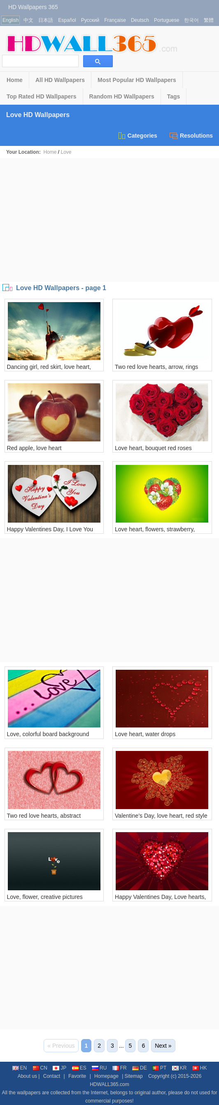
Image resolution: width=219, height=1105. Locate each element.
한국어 (191, 20)
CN (40, 1068)
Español (67, 20)
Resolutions (191, 135)
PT (159, 1068)
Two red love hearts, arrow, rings (156, 367)
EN (19, 1068)
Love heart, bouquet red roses (153, 448)
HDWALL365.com (109, 1084)
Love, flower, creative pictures (44, 897)
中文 (28, 20)
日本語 (45, 20)
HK (199, 1068)
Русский (90, 20)
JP (59, 1068)
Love (66, 152)
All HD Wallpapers (60, 80)
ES (79, 1068)
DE (139, 1068)
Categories (137, 135)
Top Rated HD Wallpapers (42, 96)
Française (115, 20)
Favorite (77, 1076)
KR (179, 1068)
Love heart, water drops (145, 734)
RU (99, 1068)
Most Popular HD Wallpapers (137, 80)
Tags (173, 96)
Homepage (106, 1076)
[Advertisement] (109, 220)
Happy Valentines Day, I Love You (50, 529)
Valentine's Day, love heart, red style (161, 815)
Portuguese (166, 20)
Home (15, 80)
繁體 (209, 20)
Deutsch (140, 20)
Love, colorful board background (48, 734)
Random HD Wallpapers (121, 96)
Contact (51, 1076)
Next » (163, 1045)
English (10, 20)
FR (119, 1068)
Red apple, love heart (34, 448)
